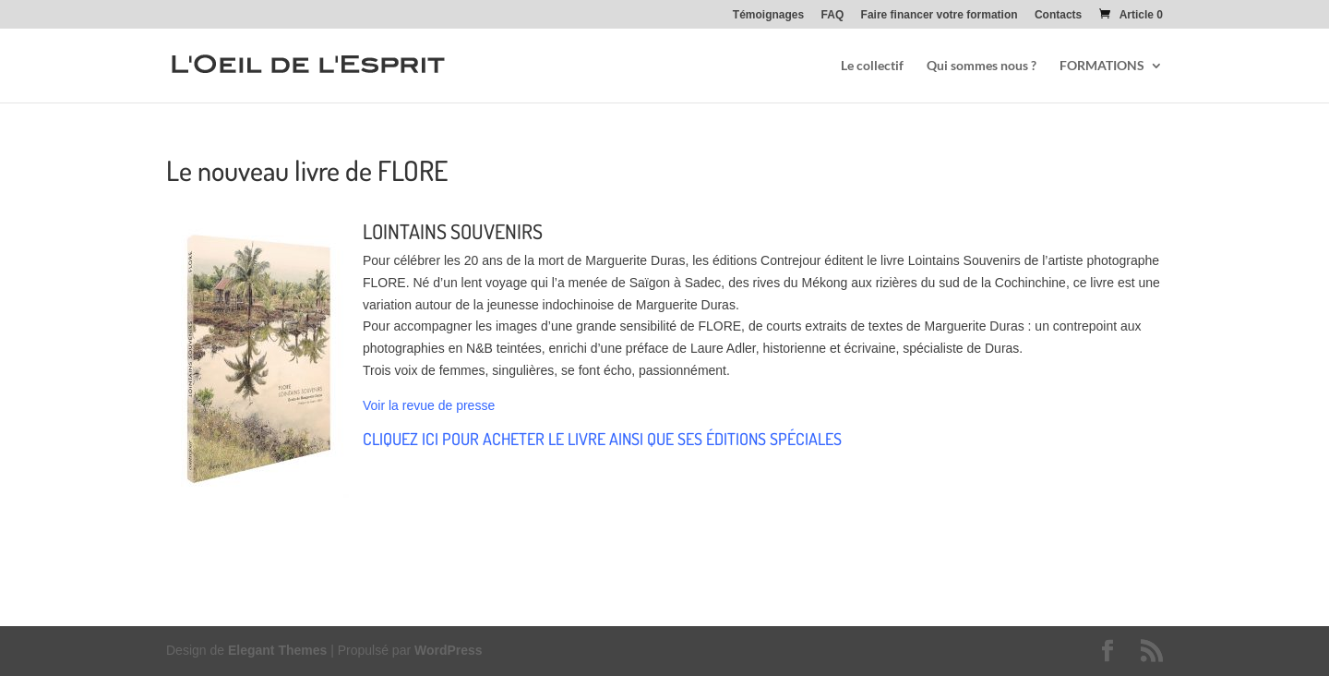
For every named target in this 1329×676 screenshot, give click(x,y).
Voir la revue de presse (429, 405)
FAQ (832, 15)
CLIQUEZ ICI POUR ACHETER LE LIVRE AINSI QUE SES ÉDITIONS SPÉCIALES (602, 439)
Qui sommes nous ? (981, 66)
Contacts (1058, 15)
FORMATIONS (1102, 66)
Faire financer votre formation (939, 15)
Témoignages (768, 15)
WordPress (448, 650)
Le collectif (872, 66)
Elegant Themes (277, 650)
